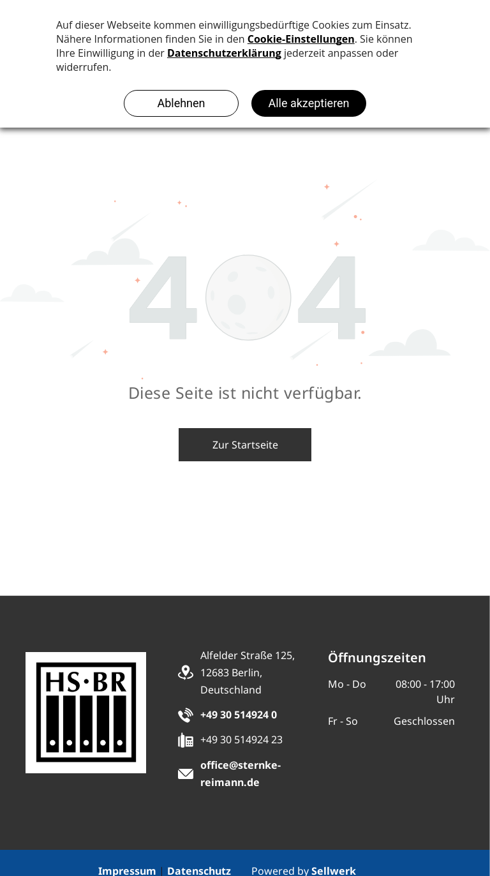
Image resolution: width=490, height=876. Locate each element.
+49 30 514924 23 (241, 739)
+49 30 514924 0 (238, 715)
